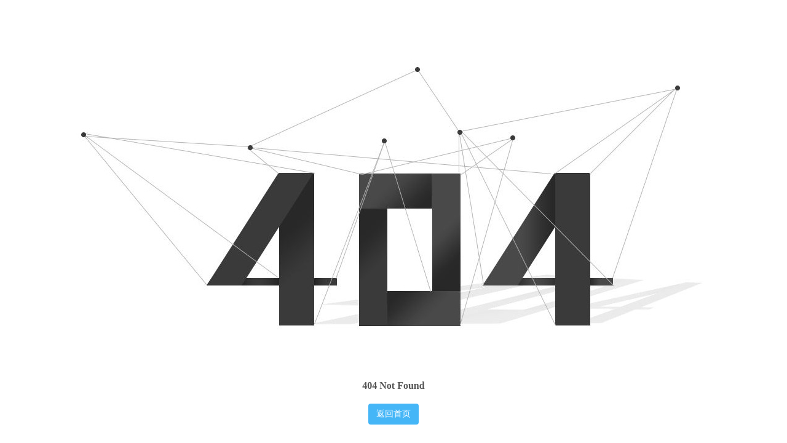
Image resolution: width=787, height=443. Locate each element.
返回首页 (393, 413)
